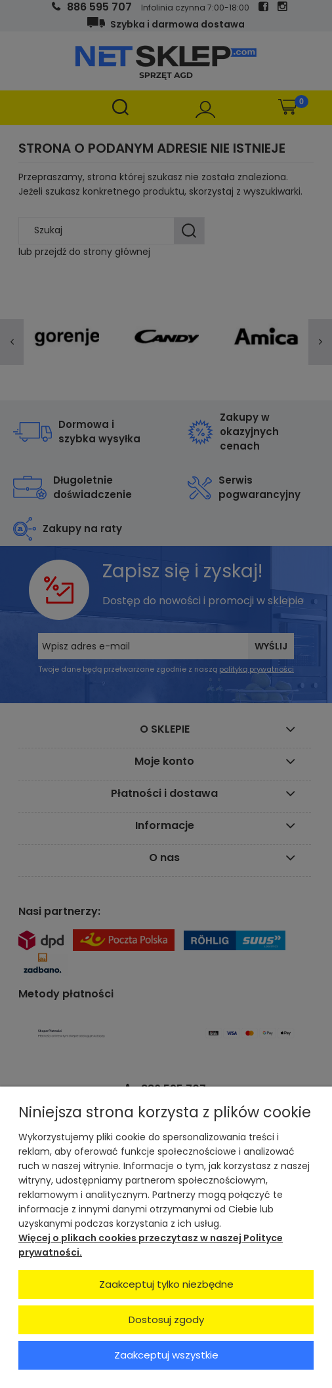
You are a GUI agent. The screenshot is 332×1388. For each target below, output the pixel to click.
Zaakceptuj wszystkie (166, 1355)
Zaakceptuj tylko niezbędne (166, 1284)
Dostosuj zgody (166, 1319)
